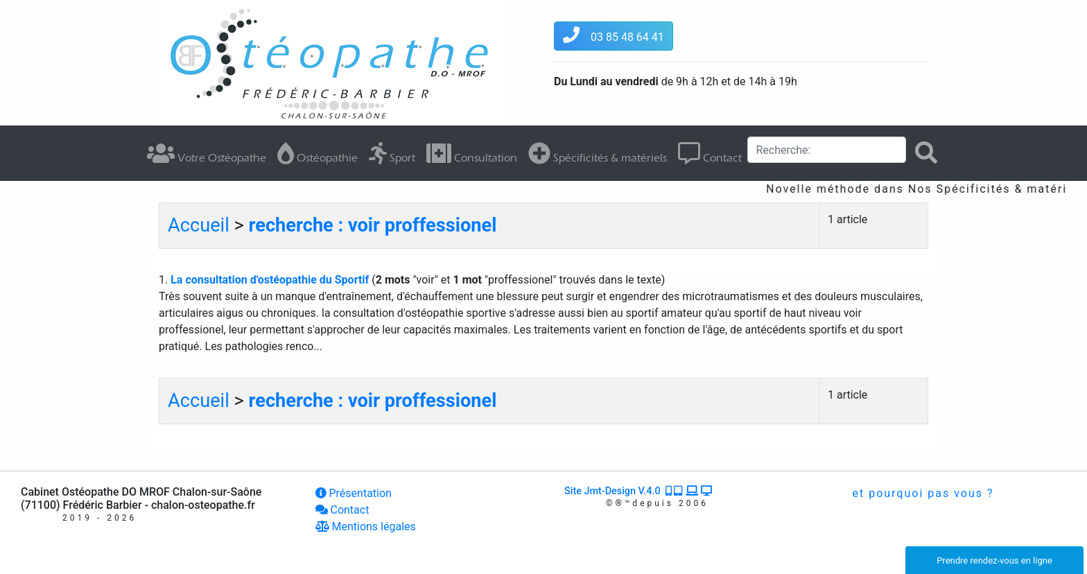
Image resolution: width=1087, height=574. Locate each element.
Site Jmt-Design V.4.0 (639, 491)
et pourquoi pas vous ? (921, 493)
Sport (392, 153)
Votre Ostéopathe (206, 153)
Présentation (353, 493)
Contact (710, 153)
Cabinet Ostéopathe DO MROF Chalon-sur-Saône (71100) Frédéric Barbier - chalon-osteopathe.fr (141, 498)
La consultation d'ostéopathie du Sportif (271, 279)
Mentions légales (365, 526)
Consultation (471, 153)
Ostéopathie (317, 153)
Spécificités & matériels (597, 153)
